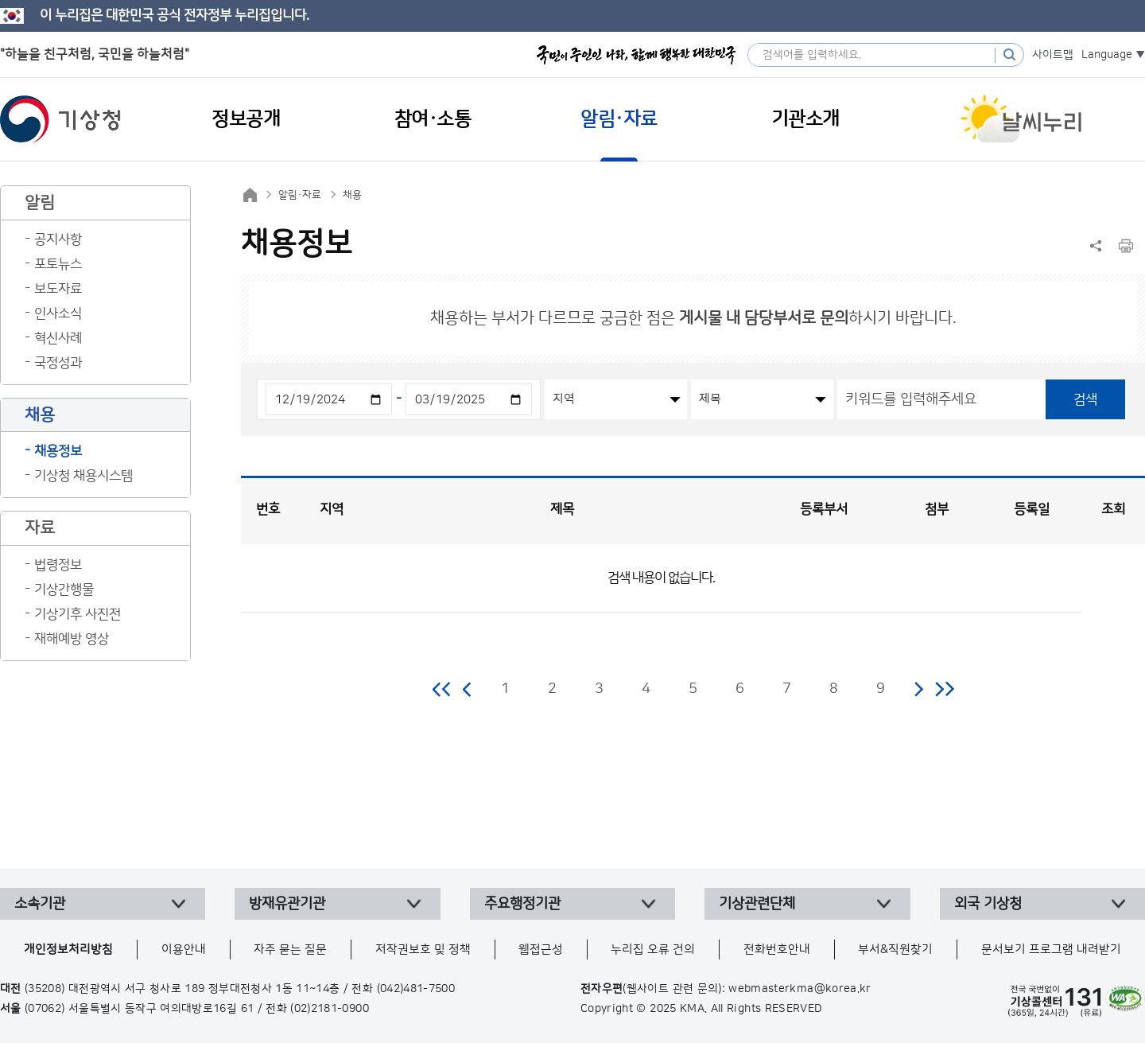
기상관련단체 (757, 904)
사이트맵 (1052, 55)
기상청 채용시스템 (83, 476)
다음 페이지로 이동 (918, 689)
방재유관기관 (287, 904)
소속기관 (39, 904)
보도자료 (58, 289)
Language (1106, 55)
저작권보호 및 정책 (423, 949)
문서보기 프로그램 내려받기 (1051, 949)
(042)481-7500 (416, 989)
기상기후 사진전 (77, 614)
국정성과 (58, 363)
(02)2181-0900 (329, 1008)
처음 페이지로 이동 (442, 689)
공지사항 (58, 239)
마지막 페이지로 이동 (944, 689)
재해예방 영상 (71, 639)
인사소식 (58, 313)
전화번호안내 (776, 949)
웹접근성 (540, 949)
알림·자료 (299, 194)
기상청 (60, 119)
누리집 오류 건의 (653, 949)
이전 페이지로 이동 (467, 689)
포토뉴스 (58, 264)
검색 (1085, 399)
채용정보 (58, 451)
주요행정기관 (522, 904)
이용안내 (183, 949)
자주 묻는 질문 (290, 949)
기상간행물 (64, 589)
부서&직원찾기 (895, 949)
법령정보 (58, 565)
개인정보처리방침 (68, 949)
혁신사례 (58, 338)
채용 (352, 194)
